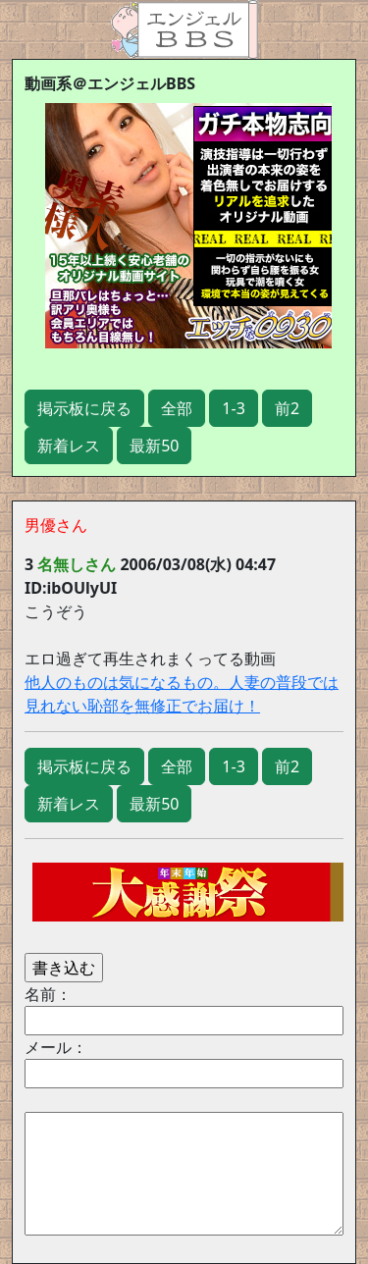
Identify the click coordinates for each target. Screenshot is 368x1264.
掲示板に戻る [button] (84, 408)
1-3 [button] (233, 408)
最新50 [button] (154, 445)
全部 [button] (176, 408)
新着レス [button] (68, 445)
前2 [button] (287, 408)
